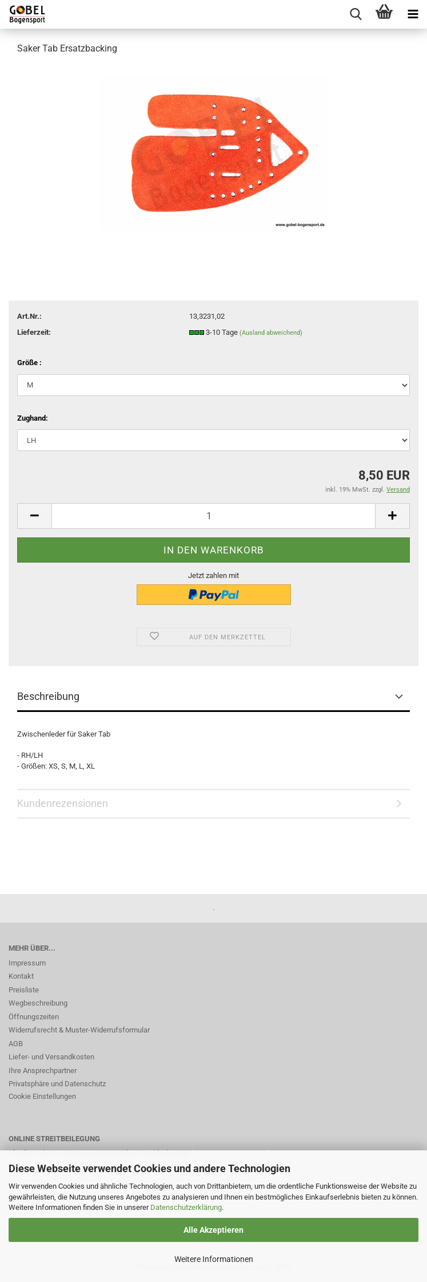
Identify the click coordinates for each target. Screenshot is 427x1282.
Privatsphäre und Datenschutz (57, 1083)
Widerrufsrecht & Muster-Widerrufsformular (79, 1030)
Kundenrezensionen (62, 803)
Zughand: (32, 418)
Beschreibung (48, 696)
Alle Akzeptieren (213, 1229)
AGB (16, 1043)
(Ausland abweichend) (271, 333)
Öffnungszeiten (34, 1016)
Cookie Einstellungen (42, 1096)
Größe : (29, 362)
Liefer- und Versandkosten (51, 1056)
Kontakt (21, 976)
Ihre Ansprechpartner (43, 1070)
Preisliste (24, 990)
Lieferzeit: (34, 332)
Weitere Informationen (213, 1259)
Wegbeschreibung (38, 1003)
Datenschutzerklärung (186, 1207)
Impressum (27, 963)
